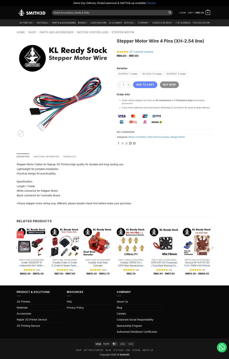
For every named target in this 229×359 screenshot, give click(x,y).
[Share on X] (122, 143)
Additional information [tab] (48, 156)
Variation (122, 68)
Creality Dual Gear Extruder (98, 264)
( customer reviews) (141, 51)
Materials (43, 22)
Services (130, 22)
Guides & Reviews (163, 22)
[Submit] (169, 12)
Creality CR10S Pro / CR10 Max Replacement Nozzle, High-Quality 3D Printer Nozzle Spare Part (131, 264)
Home (21, 32)
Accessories (24, 313)
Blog (119, 307)
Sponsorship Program (129, 325)
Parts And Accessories (56, 32)
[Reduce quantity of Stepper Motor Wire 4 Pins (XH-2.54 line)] (118, 84)
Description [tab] (24, 156)
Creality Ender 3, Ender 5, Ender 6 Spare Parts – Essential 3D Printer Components (65, 264)
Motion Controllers (92, 32)
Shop (32, 32)
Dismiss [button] (151, 3)
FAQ (69, 301)
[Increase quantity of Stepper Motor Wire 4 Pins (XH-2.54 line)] (128, 84)
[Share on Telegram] (134, 143)
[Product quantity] (123, 84)
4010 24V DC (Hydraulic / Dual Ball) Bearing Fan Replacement (164, 264)
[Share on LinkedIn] (130, 143)
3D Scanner (115, 22)
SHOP (79, 350)
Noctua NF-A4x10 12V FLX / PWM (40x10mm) (197, 264)
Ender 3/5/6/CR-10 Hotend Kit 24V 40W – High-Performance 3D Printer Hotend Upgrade (32, 264)
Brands (83, 22)
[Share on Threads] (126, 143)
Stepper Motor (123, 32)
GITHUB (136, 350)
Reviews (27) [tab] (74, 156)
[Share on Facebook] (118, 143)
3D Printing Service (28, 325)
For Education (201, 22)
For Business (183, 22)
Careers (121, 313)
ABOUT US (147, 350)
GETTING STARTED (93, 350)
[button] (182, 12)
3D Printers (27, 22)
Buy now (169, 84)
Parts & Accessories (64, 22)
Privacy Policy (75, 307)
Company (144, 22)
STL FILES (118, 350)
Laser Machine (98, 22)
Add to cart (145, 84)
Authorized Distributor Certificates (137, 331)
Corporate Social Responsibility (135, 319)
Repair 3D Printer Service (32, 319)
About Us (122, 301)
